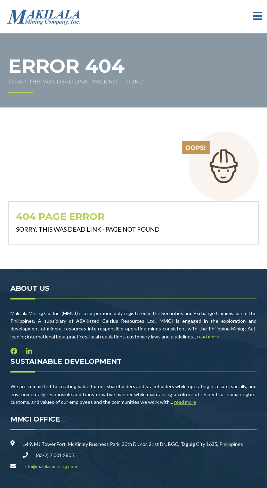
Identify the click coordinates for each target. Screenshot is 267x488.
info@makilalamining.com (50, 466)
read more (208, 336)
